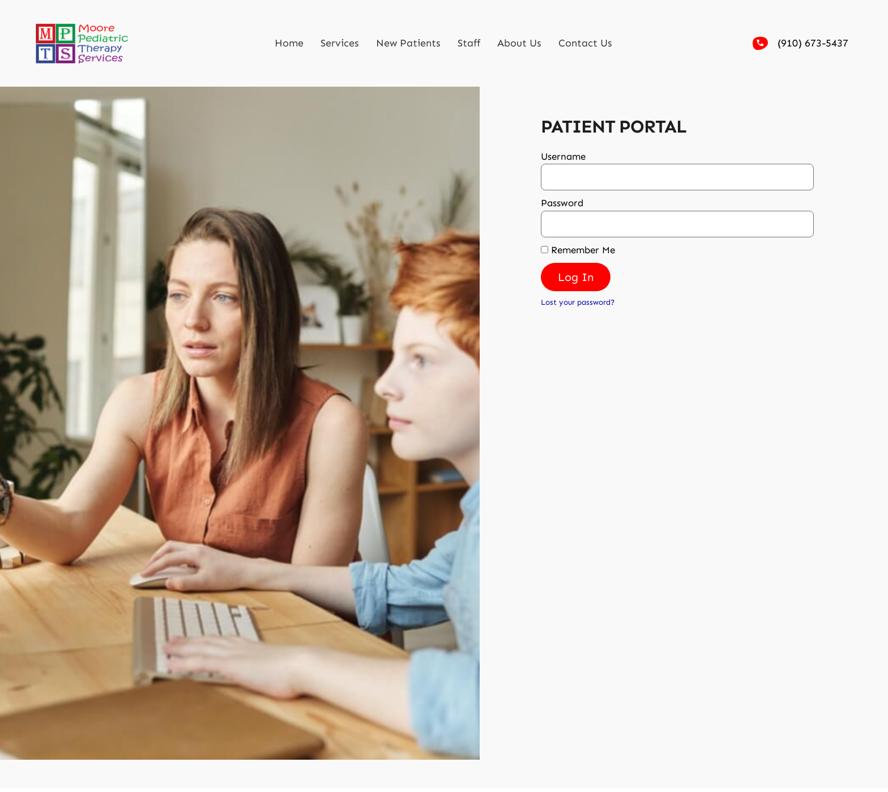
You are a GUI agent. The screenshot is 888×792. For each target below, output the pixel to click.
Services (340, 43)
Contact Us (585, 43)
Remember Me (578, 250)
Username (563, 156)
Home (289, 43)
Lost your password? (577, 302)
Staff (469, 43)
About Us (519, 43)
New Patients (408, 43)
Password (562, 202)
